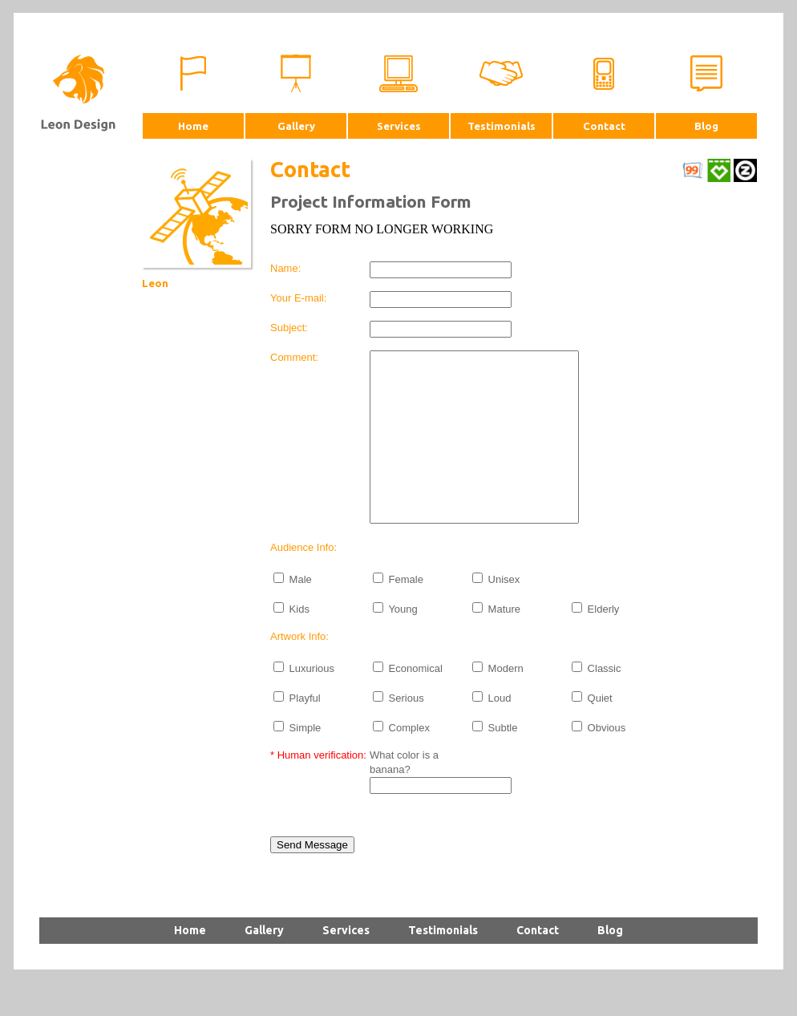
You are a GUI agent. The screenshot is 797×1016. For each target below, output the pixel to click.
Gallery (296, 126)
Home (193, 126)
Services (399, 126)
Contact (604, 126)
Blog (706, 126)
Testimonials (501, 126)
